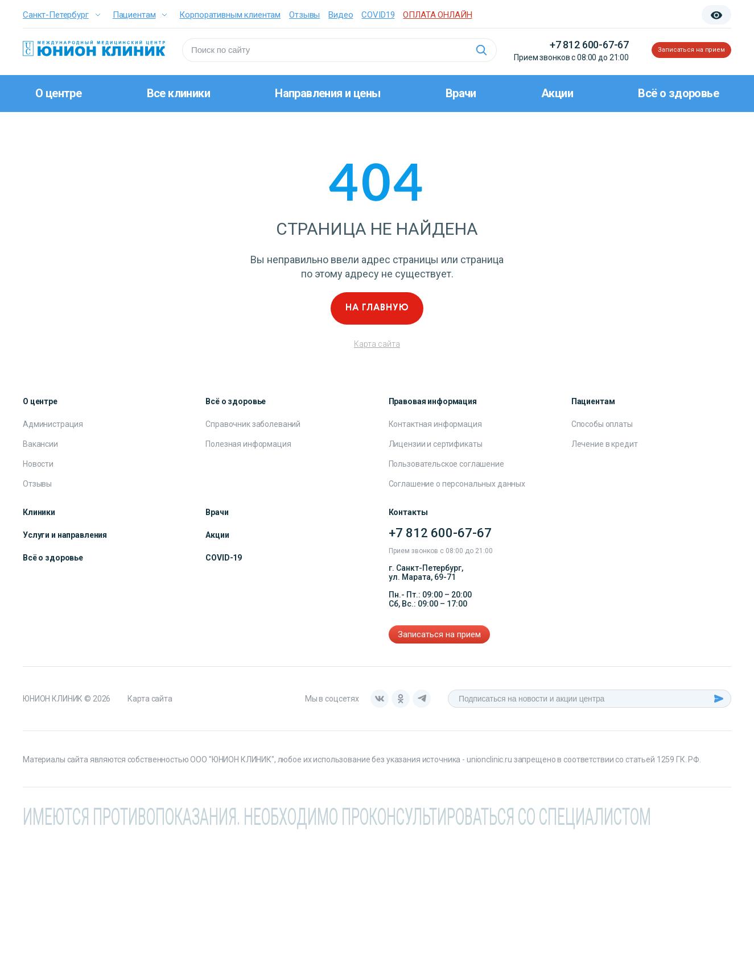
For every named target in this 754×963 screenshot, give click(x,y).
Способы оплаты (602, 424)
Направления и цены (327, 93)
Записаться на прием (676, 50)
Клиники (39, 512)
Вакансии (40, 444)
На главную (377, 308)
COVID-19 (223, 557)
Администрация (53, 424)
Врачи (461, 93)
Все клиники (178, 93)
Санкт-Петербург (56, 15)
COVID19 (377, 15)
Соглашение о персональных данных (457, 483)
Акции (557, 93)
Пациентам (134, 15)
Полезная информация (248, 444)
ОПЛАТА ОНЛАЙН (437, 15)
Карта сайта (377, 343)
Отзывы (304, 15)
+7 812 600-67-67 (558, 45)
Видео (340, 15)
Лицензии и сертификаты (436, 444)
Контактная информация (435, 424)
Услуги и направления (65, 534)
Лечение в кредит (604, 444)
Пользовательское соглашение (446, 463)
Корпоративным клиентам (230, 15)
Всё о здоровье (678, 93)
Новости (38, 463)
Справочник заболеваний (252, 424)
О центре (58, 93)
